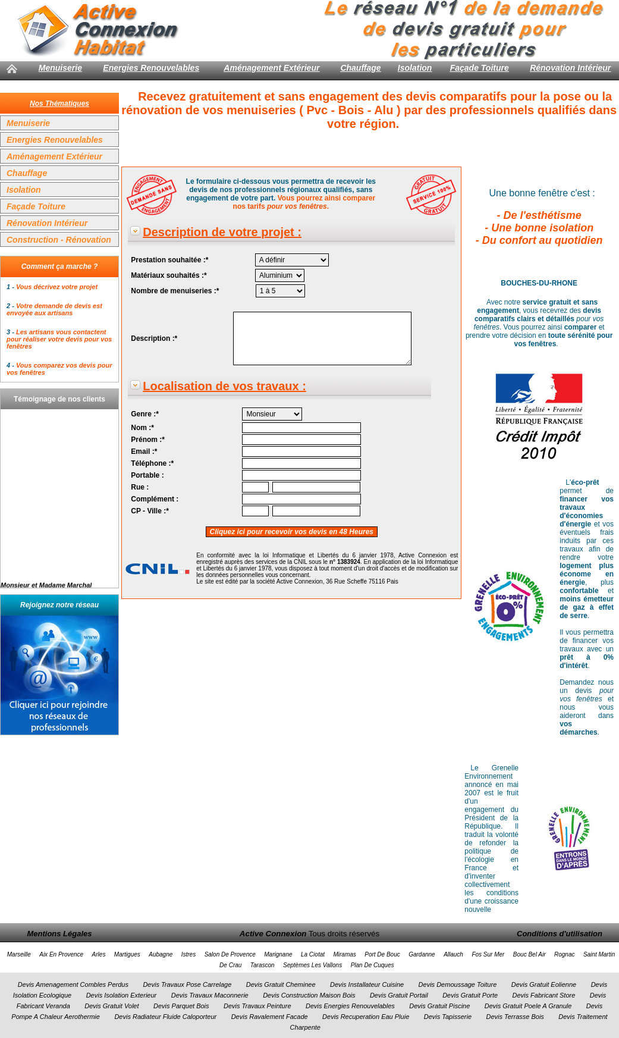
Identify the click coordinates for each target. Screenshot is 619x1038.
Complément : (154, 499)
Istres (188, 954)
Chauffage (360, 68)
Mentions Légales (59, 933)
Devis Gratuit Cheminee (281, 984)
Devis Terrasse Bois (514, 1016)
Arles (99, 954)
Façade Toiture (479, 68)
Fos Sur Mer (488, 954)
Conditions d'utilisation (559, 933)
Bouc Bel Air (529, 954)
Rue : (140, 487)
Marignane (278, 954)
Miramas (344, 954)
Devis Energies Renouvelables (350, 1005)
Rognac (564, 954)
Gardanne (422, 954)
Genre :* (145, 414)
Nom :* (142, 428)
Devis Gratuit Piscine (439, 1005)
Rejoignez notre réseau (59, 605)
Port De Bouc (382, 954)
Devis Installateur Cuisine (367, 984)
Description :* (154, 338)
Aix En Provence (61, 954)
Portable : (147, 475)
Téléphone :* (152, 463)
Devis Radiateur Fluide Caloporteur (165, 1016)
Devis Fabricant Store (544, 995)
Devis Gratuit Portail (399, 995)
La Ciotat (313, 954)
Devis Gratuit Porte (470, 995)
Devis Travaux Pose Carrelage (187, 984)
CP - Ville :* (150, 511)
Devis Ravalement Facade (269, 1016)
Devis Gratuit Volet (111, 1005)
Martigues (127, 954)
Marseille (19, 954)
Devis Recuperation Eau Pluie (365, 1016)
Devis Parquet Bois (181, 1005)
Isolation (415, 68)
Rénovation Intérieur (570, 68)
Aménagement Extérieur (271, 68)
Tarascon (262, 965)
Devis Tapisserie (448, 1016)
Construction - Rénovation (59, 239)
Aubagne (160, 954)
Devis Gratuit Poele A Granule (528, 1005)
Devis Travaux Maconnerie (210, 995)
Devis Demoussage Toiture (458, 984)
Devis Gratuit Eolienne (543, 984)
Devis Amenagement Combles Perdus (73, 984)
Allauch (453, 954)
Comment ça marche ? (59, 266)
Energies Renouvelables (151, 68)
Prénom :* (148, 439)
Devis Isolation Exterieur (121, 995)
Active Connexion (273, 933)
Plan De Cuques (372, 965)
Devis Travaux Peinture (257, 1005)
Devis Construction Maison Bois (309, 995)
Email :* (144, 451)
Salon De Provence (230, 954)
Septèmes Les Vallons (312, 965)
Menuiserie (60, 68)
